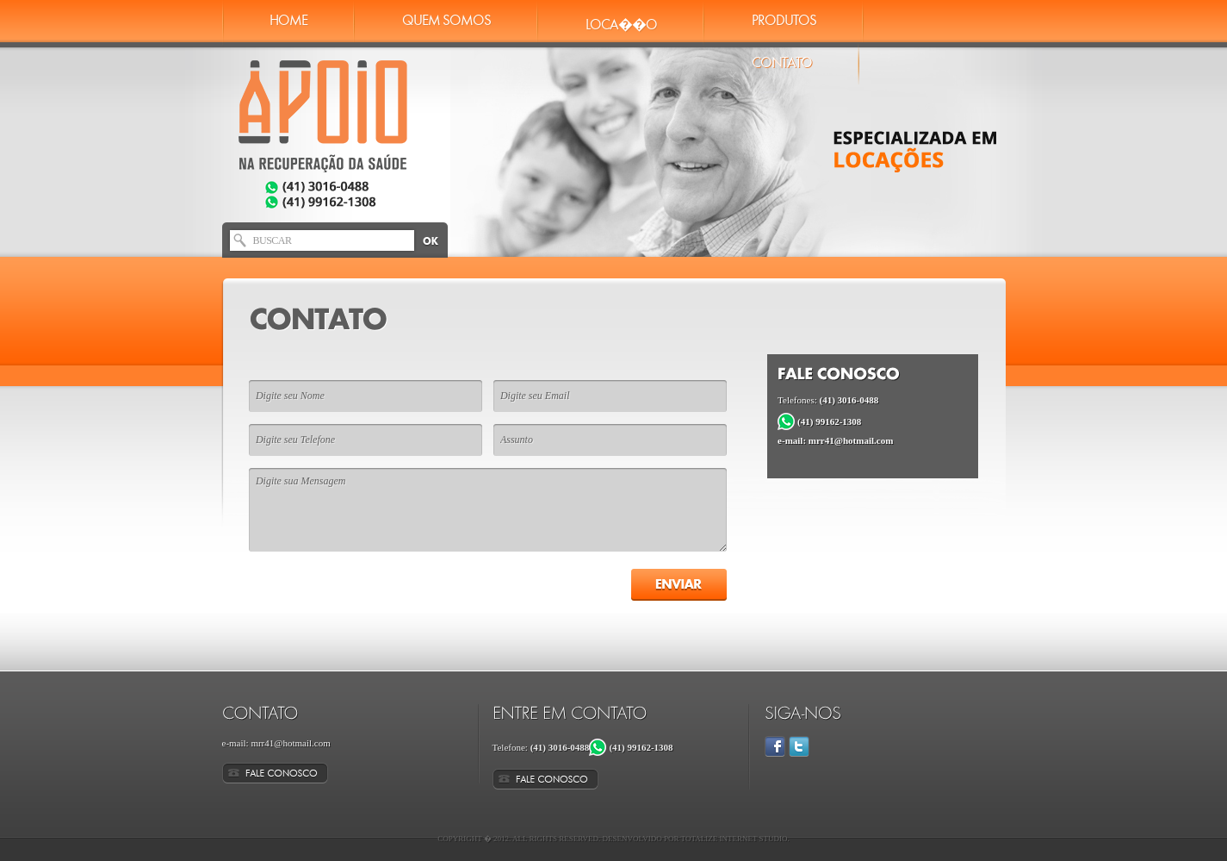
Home (288, 21)
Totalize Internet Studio (734, 838)
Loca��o (621, 25)
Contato (782, 63)
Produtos (784, 21)
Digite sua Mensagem (488, 510)
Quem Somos (446, 21)
